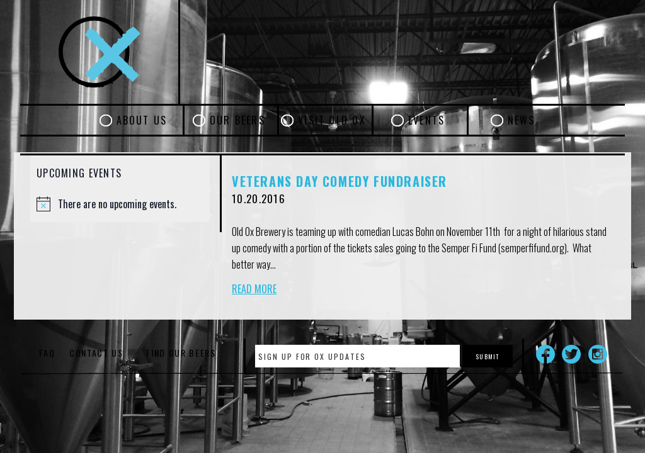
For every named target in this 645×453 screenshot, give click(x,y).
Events (426, 120)
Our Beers (237, 120)
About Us (142, 120)
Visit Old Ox (332, 120)
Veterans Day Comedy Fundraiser (339, 181)
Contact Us (96, 352)
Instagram (597, 354)
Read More (254, 288)
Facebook (545, 354)
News (521, 120)
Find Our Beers (181, 352)
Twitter (571, 354)
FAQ (47, 352)
